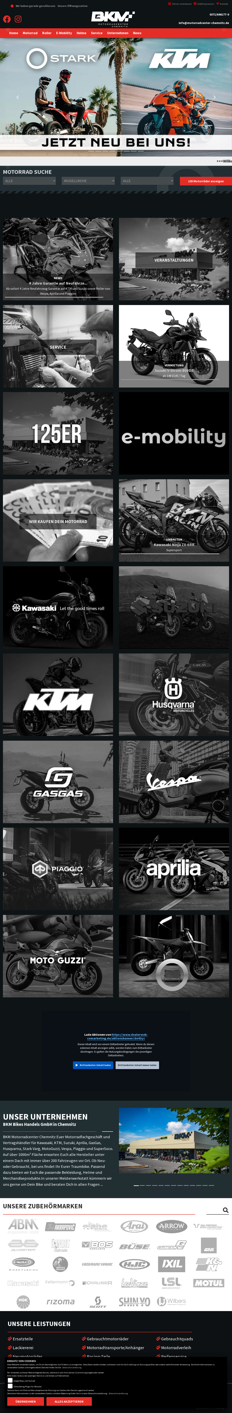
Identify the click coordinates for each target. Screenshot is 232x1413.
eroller (8, 29)
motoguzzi (8, 139)
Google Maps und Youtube (24, 1381)
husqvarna (8, 84)
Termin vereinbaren (179, 3)
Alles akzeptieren (69, 1401)
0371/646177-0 (219, 14)
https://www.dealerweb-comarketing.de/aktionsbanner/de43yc (117, 1036)
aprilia (8, 126)
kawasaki (8, 43)
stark (8, 112)
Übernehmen (26, 1401)
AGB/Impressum (204, 3)
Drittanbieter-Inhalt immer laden (137, 1065)
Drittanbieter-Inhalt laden (95, 1065)
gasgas (8, 98)
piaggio (8, 153)
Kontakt (222, 3)
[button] (30, 33)
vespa (8, 167)
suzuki (8, 57)
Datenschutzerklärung (71, 1367)
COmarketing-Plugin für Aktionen (28, 1386)
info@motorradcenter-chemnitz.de (204, 23)
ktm (8, 71)
